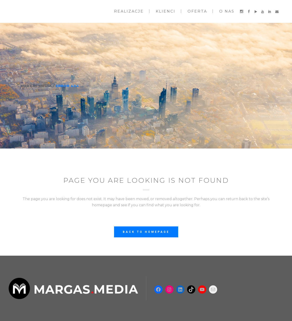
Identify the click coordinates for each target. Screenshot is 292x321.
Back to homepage (146, 231)
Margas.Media (36, 86)
